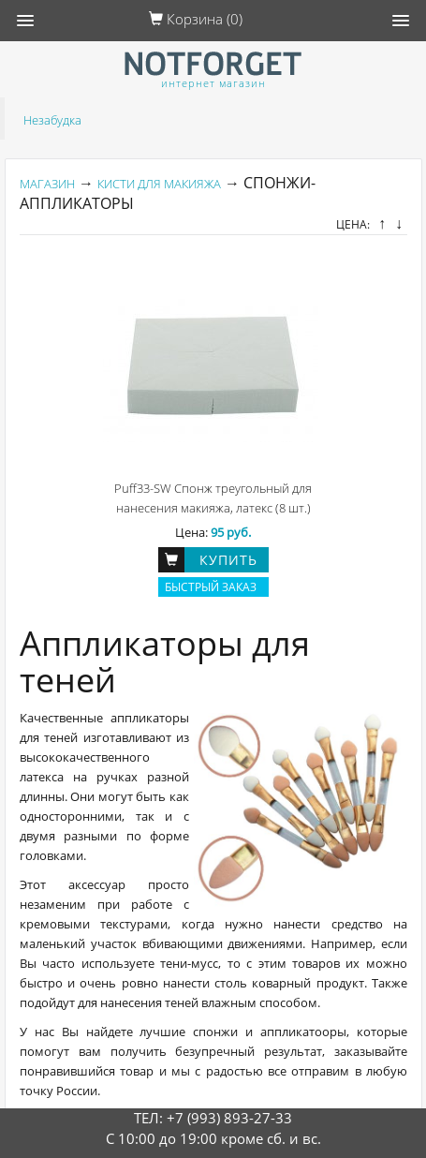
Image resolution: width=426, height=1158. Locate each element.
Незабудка (52, 119)
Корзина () (195, 18)
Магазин (47, 183)
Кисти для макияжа (159, 183)
